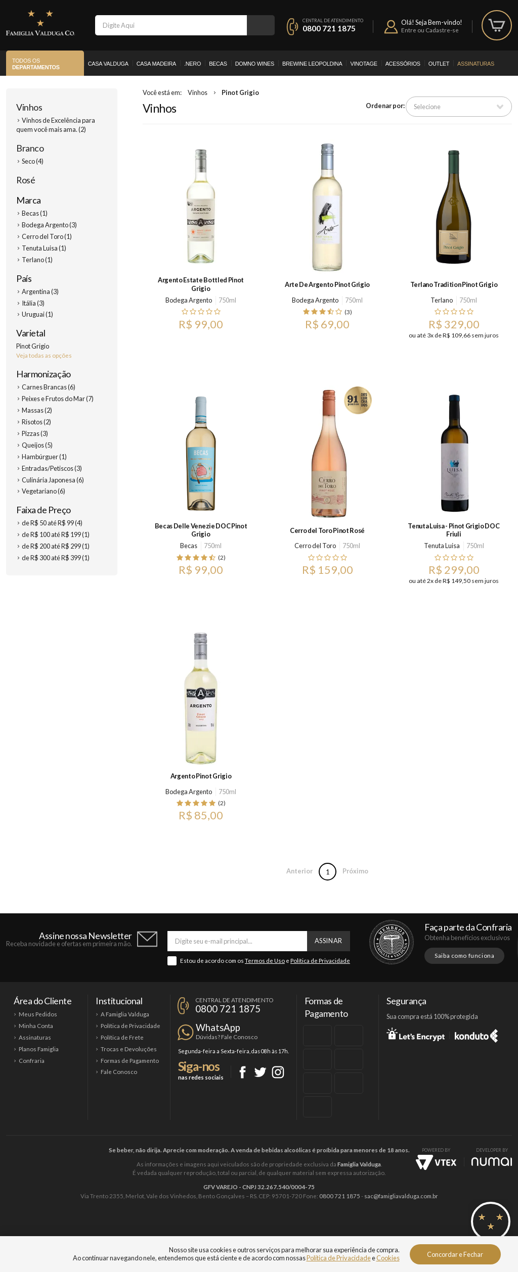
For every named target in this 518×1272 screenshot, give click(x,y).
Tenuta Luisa (442, 546)
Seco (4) (33, 161)
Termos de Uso (265, 960)
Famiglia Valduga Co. (40, 22)
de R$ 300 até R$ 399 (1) (56, 558)
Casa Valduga (108, 64)
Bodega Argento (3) (49, 225)
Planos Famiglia (39, 1049)
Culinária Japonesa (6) (53, 480)
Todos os (36, 64)
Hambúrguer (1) (44, 457)
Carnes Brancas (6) (48, 387)
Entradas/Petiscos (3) (52, 468)
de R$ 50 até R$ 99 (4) (52, 523)
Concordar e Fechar (455, 1254)
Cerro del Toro (315, 546)
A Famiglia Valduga (125, 1014)
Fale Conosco (119, 1071)
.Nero (192, 64)
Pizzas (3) (35, 433)
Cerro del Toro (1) (47, 236)
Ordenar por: (385, 106)
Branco (30, 148)
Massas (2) (37, 410)
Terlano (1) (37, 260)
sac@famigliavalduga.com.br (401, 1196)
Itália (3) (33, 303)
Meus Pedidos (38, 1014)
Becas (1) (35, 213)
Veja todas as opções (44, 355)
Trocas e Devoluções (129, 1049)
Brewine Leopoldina (312, 64)
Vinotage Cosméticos (409, 1230)
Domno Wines (254, 64)
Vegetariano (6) (43, 491)
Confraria (32, 1060)
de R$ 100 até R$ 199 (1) (56, 534)
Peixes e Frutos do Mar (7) (58, 399)
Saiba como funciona (464, 955)
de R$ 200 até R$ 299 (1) (56, 546)
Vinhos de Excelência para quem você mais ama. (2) (55, 124)
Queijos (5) (37, 445)
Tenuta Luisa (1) (44, 248)
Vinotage (363, 64)
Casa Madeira (156, 64)
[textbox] (171, 25)
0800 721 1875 (329, 28)
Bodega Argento (188, 300)
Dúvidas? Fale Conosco (226, 1037)
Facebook (242, 1072)
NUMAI (491, 1161)
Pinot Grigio (240, 92)
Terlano (441, 300)
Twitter (260, 1072)
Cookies (388, 1258)
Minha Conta (36, 1025)
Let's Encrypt (415, 1034)
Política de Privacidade (320, 960)
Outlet (438, 64)
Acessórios (402, 64)
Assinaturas (475, 64)
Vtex (436, 1162)
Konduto (476, 1034)
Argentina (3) (40, 291)
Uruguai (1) (37, 314)
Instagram (278, 1072)
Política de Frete (122, 1037)
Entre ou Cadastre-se (430, 30)
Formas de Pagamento (130, 1060)
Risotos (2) (36, 422)
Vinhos (29, 107)
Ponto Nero (289, 1230)
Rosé (25, 179)
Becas (218, 64)
